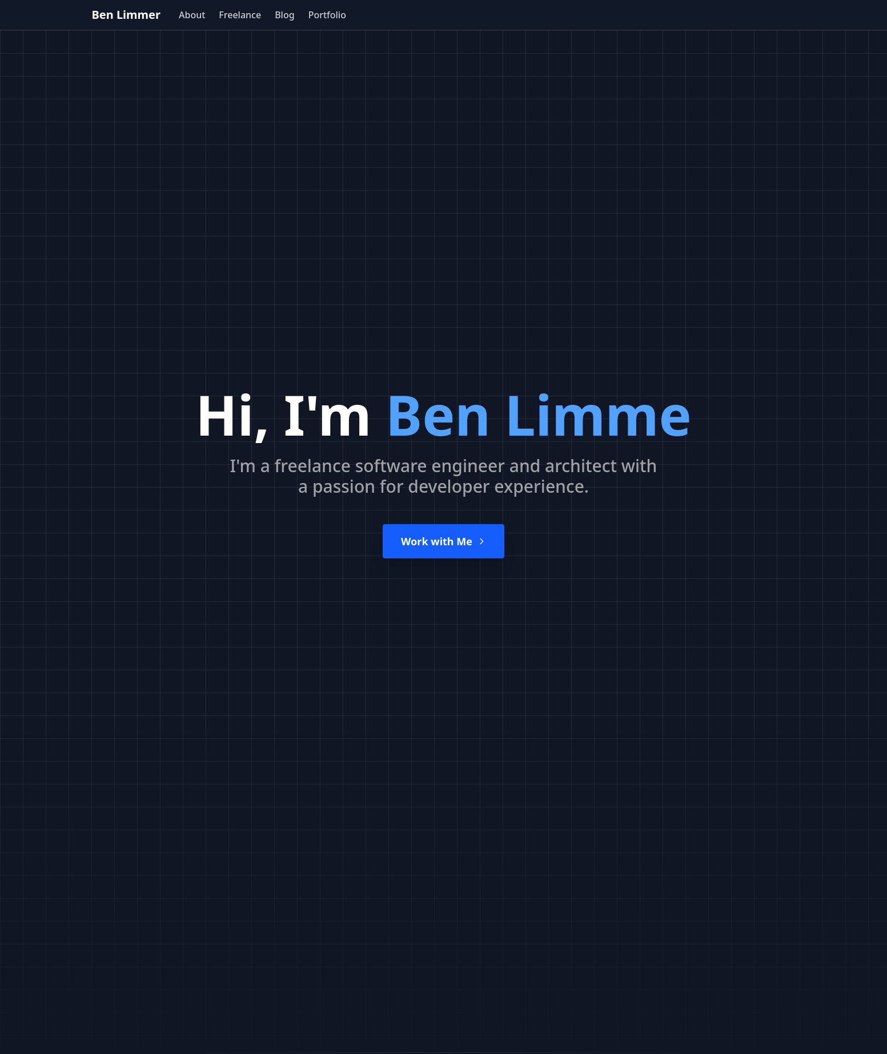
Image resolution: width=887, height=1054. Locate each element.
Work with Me (443, 541)
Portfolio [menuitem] (327, 15)
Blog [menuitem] (284, 15)
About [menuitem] (192, 15)
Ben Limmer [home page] (126, 14)
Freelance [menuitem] (240, 15)
